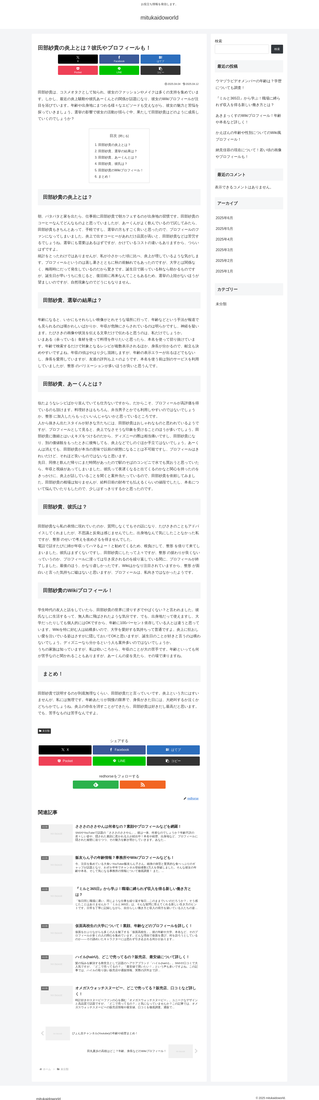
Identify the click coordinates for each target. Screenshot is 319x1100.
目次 (113, 124)
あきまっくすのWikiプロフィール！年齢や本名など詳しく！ (248, 119)
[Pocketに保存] (133, 59)
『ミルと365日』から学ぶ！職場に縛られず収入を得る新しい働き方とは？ (248, 101)
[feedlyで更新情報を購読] (114, 775)
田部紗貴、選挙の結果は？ (117, 140)
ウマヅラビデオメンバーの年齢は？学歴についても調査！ (249, 84)
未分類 (44, 721)
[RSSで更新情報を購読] (124, 775)
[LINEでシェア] (160, 59)
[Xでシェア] (51, 59)
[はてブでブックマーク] (106, 59)
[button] (188, 59)
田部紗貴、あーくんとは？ (117, 147)
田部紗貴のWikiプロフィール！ (121, 160)
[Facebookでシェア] (78, 59)
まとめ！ (104, 166)
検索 (218, 41)
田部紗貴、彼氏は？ (113, 153)
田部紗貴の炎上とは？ (114, 134)
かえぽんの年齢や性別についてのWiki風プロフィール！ (248, 136)
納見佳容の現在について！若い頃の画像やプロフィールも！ (249, 153)
